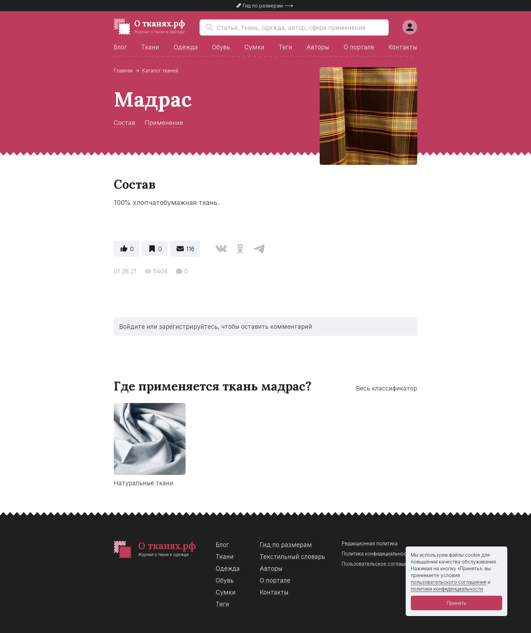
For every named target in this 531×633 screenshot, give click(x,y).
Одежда (186, 47)
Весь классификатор (386, 388)
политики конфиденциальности (447, 589)
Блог (120, 47)
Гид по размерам (286, 544)
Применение (164, 122)
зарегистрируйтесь (188, 326)
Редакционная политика (370, 543)
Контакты (402, 47)
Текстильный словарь (292, 556)
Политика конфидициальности (376, 553)
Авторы (317, 47)
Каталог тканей (160, 70)
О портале (359, 47)
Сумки (254, 47)
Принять (456, 603)
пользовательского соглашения (448, 582)
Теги (285, 47)
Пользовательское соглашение (379, 564)
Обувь (221, 47)
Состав (124, 122)
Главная (123, 70)
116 (190, 248)
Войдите (132, 326)
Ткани (150, 47)
